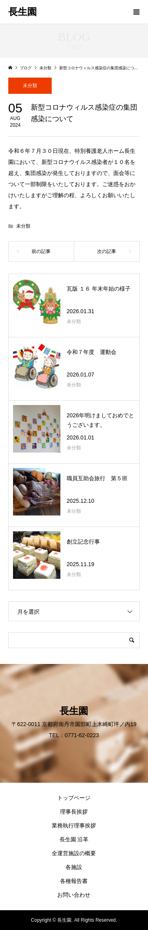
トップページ (73, 798)
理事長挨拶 (74, 811)
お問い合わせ (73, 895)
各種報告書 (74, 881)
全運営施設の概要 (74, 853)
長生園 (22, 12)
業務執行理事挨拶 (74, 825)
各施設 (74, 867)
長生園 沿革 (74, 839)
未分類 (30, 85)
